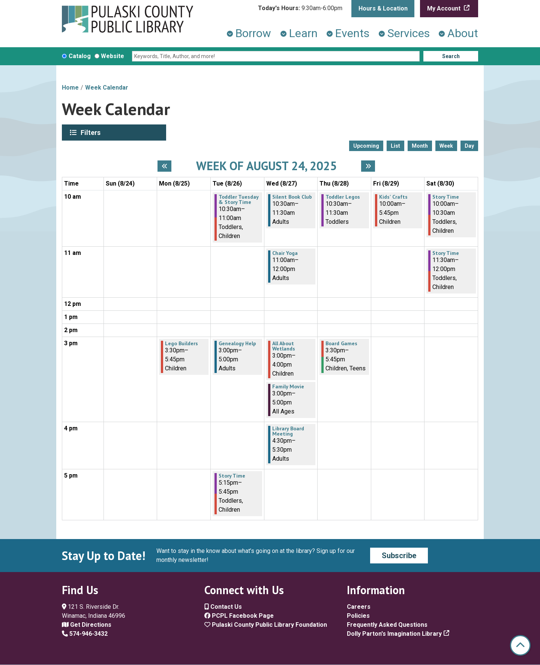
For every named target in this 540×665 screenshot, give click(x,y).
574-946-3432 (85, 633)
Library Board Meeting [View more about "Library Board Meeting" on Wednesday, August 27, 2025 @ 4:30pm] (288, 431)
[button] (300, 8)
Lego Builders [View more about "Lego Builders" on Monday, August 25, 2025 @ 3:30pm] (181, 343)
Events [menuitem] (352, 33)
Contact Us (223, 606)
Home (70, 87)
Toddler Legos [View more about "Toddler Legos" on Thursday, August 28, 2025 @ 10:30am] (343, 196)
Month (420, 146)
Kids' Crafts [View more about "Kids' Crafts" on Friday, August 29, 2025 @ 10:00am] (393, 196)
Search (451, 56)
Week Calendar (106, 87)
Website (112, 56)
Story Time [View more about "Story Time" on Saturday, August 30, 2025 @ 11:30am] (445, 253)
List (395, 146)
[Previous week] (164, 166)
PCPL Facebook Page (239, 615)
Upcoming (366, 146)
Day (469, 146)
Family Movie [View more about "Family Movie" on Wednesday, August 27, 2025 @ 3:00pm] (288, 386)
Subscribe (399, 555)
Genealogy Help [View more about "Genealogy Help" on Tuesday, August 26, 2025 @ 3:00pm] (237, 343)
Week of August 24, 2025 (266, 166)
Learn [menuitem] (303, 33)
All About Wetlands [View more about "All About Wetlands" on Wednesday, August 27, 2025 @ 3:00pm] (283, 346)
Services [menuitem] (408, 33)
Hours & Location (383, 8)
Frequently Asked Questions (387, 624)
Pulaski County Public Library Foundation (265, 624)
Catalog (80, 56)
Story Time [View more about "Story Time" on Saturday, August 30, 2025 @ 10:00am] (445, 196)
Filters (91, 132)
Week (446, 146)
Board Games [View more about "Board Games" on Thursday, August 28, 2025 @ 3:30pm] (341, 343)
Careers (358, 606)
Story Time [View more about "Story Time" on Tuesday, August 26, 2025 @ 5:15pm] (232, 475)
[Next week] (368, 166)
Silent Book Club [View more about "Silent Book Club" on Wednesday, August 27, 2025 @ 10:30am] (292, 196)
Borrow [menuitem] (253, 33)
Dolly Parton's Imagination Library (394, 633)
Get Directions (86, 624)
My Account (444, 8)
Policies (358, 615)
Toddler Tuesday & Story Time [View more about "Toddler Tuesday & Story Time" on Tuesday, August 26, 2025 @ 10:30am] (238, 199)
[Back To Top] (520, 645)
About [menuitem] (462, 33)
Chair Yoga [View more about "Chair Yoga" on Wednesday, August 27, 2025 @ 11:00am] (285, 253)
